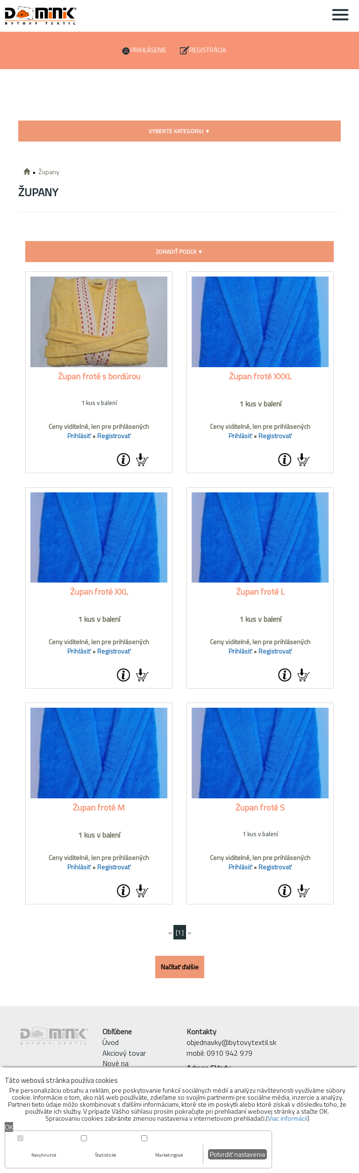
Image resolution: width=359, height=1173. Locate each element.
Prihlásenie (148, 50)
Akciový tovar (124, 1053)
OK (9, 1127)
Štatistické (105, 1155)
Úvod (110, 1042)
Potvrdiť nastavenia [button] (237, 1154)
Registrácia (207, 50)
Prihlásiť (79, 436)
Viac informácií (288, 1118)
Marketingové (169, 1155)
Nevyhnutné (43, 1155)
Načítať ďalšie (180, 967)
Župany (48, 172)
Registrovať (113, 436)
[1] (180, 932)
